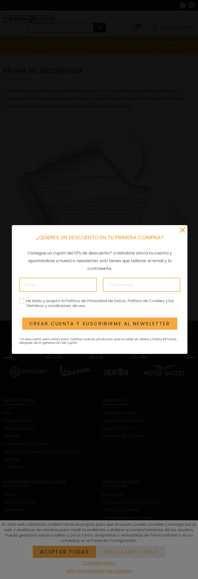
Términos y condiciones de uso (55, 305)
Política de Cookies (145, 300)
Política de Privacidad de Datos (95, 300)
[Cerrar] (182, 230)
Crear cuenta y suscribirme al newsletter (99, 323)
